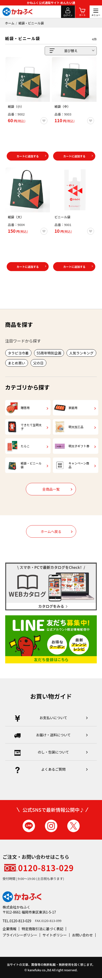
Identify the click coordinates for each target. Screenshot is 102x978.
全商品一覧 (51, 489)
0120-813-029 (46, 867)
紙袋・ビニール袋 (31, 23)
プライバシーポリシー (19, 934)
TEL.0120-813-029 (16, 920)
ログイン (68, 15)
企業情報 (9, 928)
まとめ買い (16, 362)
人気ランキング (81, 352)
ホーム (9, 23)
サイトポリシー (54, 934)
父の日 (38, 362)
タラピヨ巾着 (18, 352)
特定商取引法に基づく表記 (42, 928)
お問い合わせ (82, 934)
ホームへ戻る (51, 531)
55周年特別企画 (49, 352)
